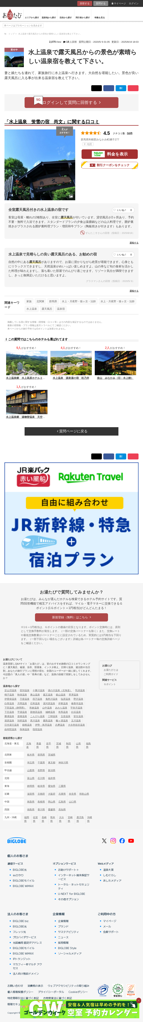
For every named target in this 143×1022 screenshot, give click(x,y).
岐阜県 (41, 786)
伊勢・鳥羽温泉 (43, 724)
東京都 (51, 762)
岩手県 (48, 745)
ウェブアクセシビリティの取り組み (68, 986)
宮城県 (58, 745)
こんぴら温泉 (37, 716)
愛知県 (51, 786)
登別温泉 (24, 690)
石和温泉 (35, 703)
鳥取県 (30, 801)
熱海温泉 (24, 729)
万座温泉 (24, 699)
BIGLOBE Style (67, 948)
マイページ (119, 3)
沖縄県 (89, 819)
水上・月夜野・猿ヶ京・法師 (79, 301)
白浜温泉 (76, 712)
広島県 (62, 801)
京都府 (41, 793)
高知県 (62, 809)
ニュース (63, 937)
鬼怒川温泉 (51, 699)
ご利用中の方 (107, 914)
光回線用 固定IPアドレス (27, 942)
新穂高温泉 (36, 712)
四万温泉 (37, 699)
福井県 (51, 778)
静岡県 (30, 786)
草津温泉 (73, 694)
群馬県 (53, 301)
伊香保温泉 (10, 699)
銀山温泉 (61, 694)
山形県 (78, 745)
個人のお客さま (17, 855)
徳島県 (30, 809)
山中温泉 (47, 707)
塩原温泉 (65, 699)
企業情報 (59, 914)
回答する (85, 3)
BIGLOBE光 (20, 870)
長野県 (41, 770)
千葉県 (41, 762)
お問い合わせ (15, 986)
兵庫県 (62, 793)
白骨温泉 (9, 703)
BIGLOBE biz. (21, 921)
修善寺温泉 (77, 703)
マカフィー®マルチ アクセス (27, 966)
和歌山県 (84, 793)
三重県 (62, 786)
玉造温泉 (65, 716)
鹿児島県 (80, 819)
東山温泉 (35, 694)
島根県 (41, 801)
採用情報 (63, 942)
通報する (134, 242)
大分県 (61, 819)
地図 (88, 144)
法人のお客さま (17, 914)
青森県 (38, 745)
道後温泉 (22, 716)
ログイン (134, 3)
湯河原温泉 (49, 703)
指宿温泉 (37, 729)
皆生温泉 (78, 716)
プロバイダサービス (24, 937)
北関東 (40, 301)
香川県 (41, 809)
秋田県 (68, 745)
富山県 (30, 778)
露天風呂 (47, 308)
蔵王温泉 (48, 694)
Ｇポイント (110, 684)
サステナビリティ (68, 932)
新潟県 (51, 770)
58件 (130, 133)
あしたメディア (112, 880)
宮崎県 (70, 819)
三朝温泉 (53, 716)
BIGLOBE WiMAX (23, 886)
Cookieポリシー (78, 992)
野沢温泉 (78, 699)
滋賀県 (30, 793)
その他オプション (68, 899)
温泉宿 (61, 308)
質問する (101, 3)
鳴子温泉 (9, 694)
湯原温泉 (9, 720)
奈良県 (72, 793)
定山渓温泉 (10, 690)
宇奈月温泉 (76, 707)
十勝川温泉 (39, 690)
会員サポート (111, 932)
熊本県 (52, 819)
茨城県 (51, 754)
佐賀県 (35, 819)
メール (107, 926)
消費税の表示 (35, 986)
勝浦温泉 (9, 716)
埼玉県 (30, 762)
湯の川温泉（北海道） (60, 690)
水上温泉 (31, 308)
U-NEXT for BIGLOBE (71, 894)
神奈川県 (63, 762)
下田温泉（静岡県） (15, 707)
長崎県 (44, 819)
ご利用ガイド (111, 674)
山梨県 (30, 770)
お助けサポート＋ (68, 870)
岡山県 (51, 801)
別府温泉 (22, 720)
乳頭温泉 (80, 690)
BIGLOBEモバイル (23, 880)
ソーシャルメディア (70, 953)
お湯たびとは (111, 669)
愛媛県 (51, 809)
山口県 (72, 801)
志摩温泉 (60, 724)
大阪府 (51, 793)
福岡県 (26, 819)
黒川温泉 (35, 720)
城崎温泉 (50, 712)
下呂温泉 (9, 712)
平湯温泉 (22, 712)
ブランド (63, 926)
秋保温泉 (22, 694)
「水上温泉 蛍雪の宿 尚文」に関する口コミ (51, 121)
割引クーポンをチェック (110, 165)
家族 (29, 301)
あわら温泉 (61, 707)
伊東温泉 (63, 703)
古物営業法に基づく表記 (57, 998)
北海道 (28, 745)
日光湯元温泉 (11, 724)
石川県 (41, 778)
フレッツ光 (19, 932)
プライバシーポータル (51, 992)
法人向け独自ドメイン (26, 973)
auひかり (18, 875)
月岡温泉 (22, 703)
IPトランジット (22, 959)
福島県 (88, 745)
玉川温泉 (76, 720)
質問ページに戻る (72, 431)
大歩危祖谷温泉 (76, 724)
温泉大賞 (108, 870)
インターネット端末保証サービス (73, 877)
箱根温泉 (27, 724)
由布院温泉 (10, 729)
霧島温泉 (48, 720)
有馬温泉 (63, 712)
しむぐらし (109, 875)
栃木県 (30, 754)
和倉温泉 (34, 707)
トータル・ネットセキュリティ (73, 886)
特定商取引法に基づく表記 (23, 998)
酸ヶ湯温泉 (62, 720)
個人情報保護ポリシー (20, 992)
